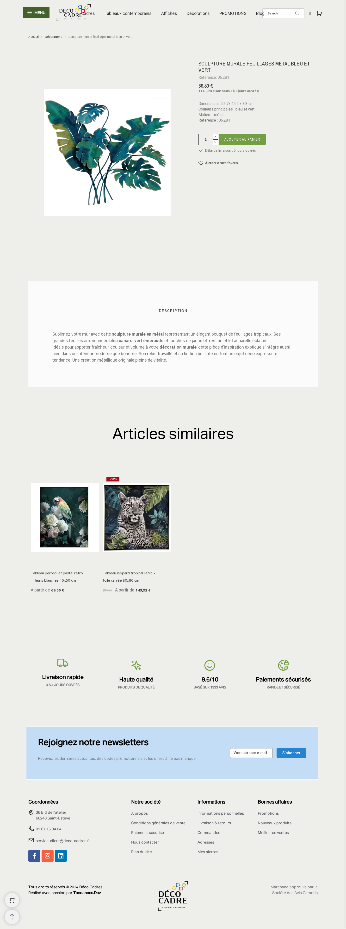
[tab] (173, 310)
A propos (139, 814)
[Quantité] (205, 139)
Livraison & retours (214, 823)
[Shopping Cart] (12, 900)
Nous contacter (145, 843)
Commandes (209, 833)
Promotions (268, 814)
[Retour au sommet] (12, 917)
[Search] (283, 13)
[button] (218, 163)
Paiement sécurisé (147, 833)
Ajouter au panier (242, 139)
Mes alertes (208, 852)
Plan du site (141, 852)
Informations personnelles (221, 814)
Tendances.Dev (87, 893)
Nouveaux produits (274, 823)
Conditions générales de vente (158, 823)
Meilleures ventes (273, 833)
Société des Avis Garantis (295, 893)
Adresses (206, 843)
